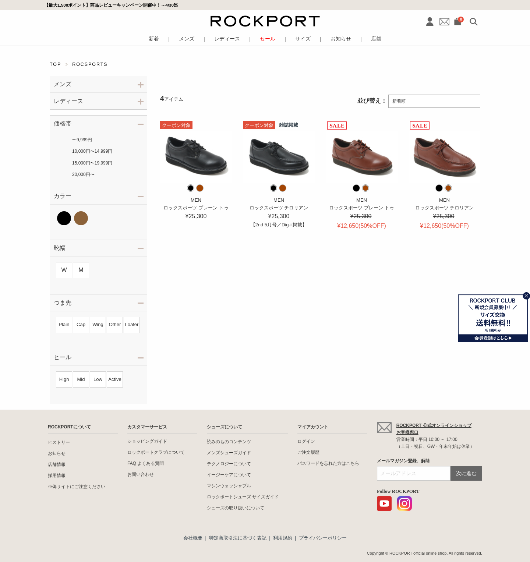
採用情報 (57, 475)
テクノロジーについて (229, 463)
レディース (227, 39)
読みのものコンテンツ (229, 441)
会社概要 (192, 538)
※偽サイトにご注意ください (76, 486)
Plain (64, 324)
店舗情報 (57, 464)
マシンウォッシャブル (229, 485)
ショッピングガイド (147, 441)
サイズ (303, 39)
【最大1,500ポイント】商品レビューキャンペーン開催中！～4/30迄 (111, 5)
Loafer (132, 324)
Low (97, 379)
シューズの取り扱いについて (235, 507)
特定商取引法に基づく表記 (237, 538)
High (64, 379)
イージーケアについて (229, 474)
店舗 (376, 39)
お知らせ (341, 39)
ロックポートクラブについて (156, 452)
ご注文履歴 (308, 452)
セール (267, 39)
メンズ (186, 39)
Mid (81, 379)
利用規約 (282, 538)
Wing (97, 324)
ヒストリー (59, 442)
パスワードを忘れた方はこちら (328, 463)
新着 (154, 39)
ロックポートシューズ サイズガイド (243, 496)
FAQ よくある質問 (145, 463)
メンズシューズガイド (229, 452)
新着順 (399, 101)
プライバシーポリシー (323, 538)
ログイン (306, 441)
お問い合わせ (140, 474)
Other (115, 324)
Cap (81, 324)
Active (114, 379)
